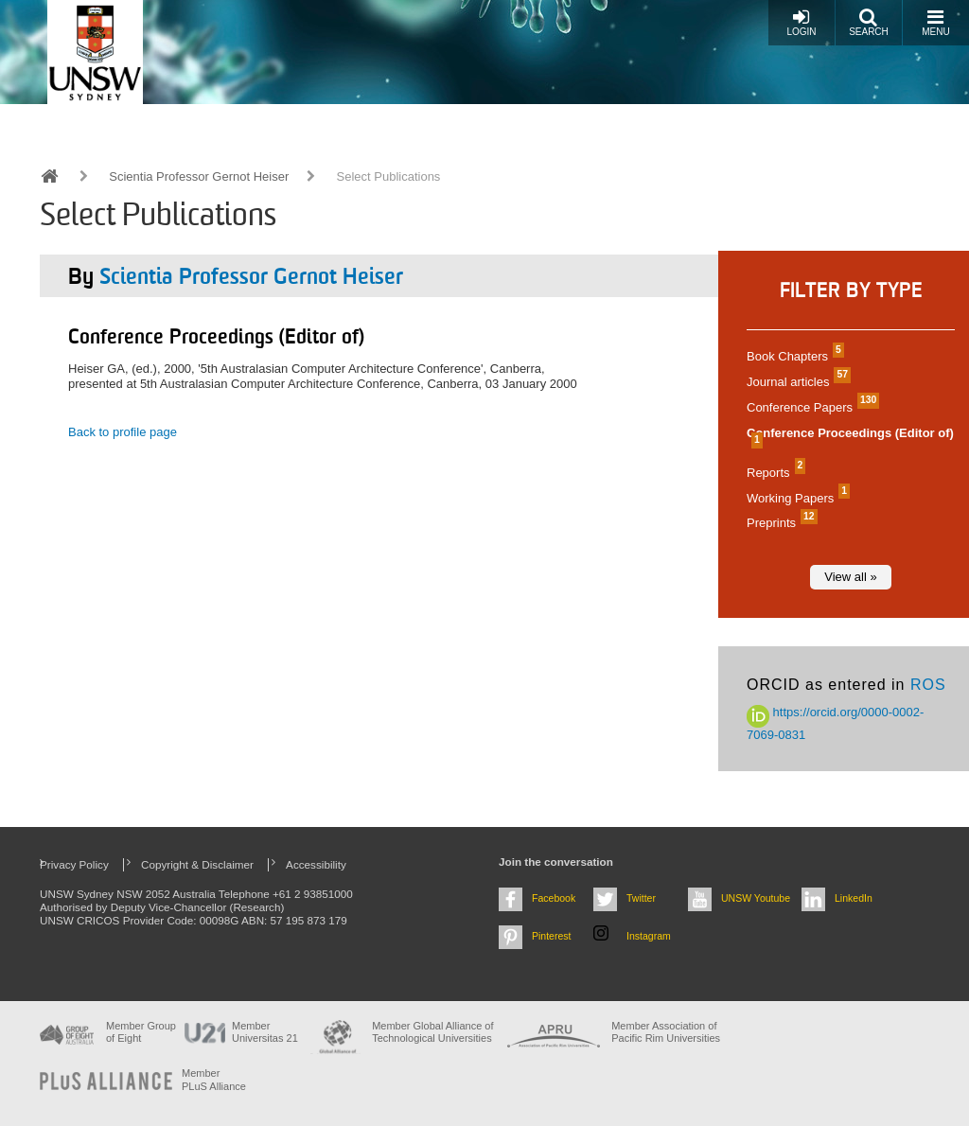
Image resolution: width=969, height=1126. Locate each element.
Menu (935, 22)
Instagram (648, 935)
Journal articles (796, 382)
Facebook (553, 898)
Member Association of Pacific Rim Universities (665, 1032)
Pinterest (552, 935)
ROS (928, 685)
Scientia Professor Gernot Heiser (199, 176)
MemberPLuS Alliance (214, 1079)
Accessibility (316, 864)
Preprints (780, 523)
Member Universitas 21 (265, 1032)
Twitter (641, 898)
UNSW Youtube (755, 898)
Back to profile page (122, 432)
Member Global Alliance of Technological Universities (432, 1032)
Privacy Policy (74, 864)
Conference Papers (810, 407)
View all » (850, 577)
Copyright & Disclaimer (197, 864)
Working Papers (796, 498)
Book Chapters (793, 356)
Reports (774, 473)
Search (869, 22)
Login (801, 22)
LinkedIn (853, 898)
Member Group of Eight (141, 1032)
